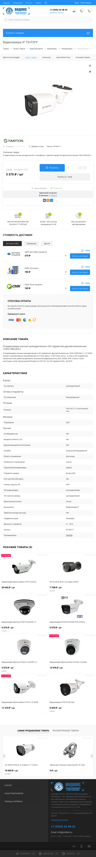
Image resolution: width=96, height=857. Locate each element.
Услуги (38, 3)
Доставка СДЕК (12, 244)
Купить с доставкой (80, 256)
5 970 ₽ (72, 629)
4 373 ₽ (24, 669)
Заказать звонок (57, 12)
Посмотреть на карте (59, 820)
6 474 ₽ (24, 629)
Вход (77, 3)
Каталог (29, 3)
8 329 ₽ (72, 709)
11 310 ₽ (24, 709)
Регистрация (86, 3)
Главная (6, 3)
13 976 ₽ (72, 669)
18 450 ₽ (25, 772)
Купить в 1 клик (65, 177)
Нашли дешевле (39, 188)
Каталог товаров (48, 33)
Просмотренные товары (65, 730)
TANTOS (69, 535)
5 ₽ (54, 770)
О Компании (18, 3)
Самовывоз (31, 244)
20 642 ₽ (24, 589)
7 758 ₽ (72, 589)
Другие (47, 244)
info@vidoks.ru (65, 832)
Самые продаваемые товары (33, 730)
